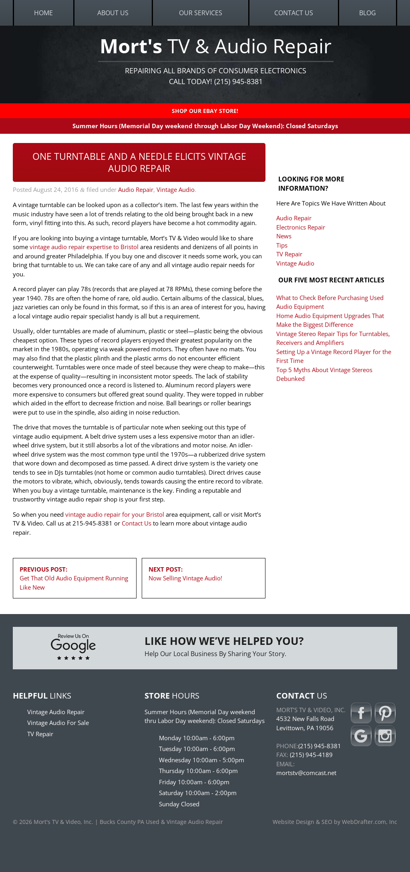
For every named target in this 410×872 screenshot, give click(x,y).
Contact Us (293, 12)
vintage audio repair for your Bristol (114, 514)
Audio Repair (135, 189)
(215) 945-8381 (319, 746)
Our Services (200, 12)
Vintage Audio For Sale (58, 723)
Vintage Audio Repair (55, 712)
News (283, 236)
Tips (281, 245)
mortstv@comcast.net (306, 773)
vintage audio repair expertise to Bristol (84, 247)
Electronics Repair (300, 227)
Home (43, 12)
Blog (367, 12)
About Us (113, 12)
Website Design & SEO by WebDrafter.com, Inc (335, 822)
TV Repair (289, 254)
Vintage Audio (176, 189)
